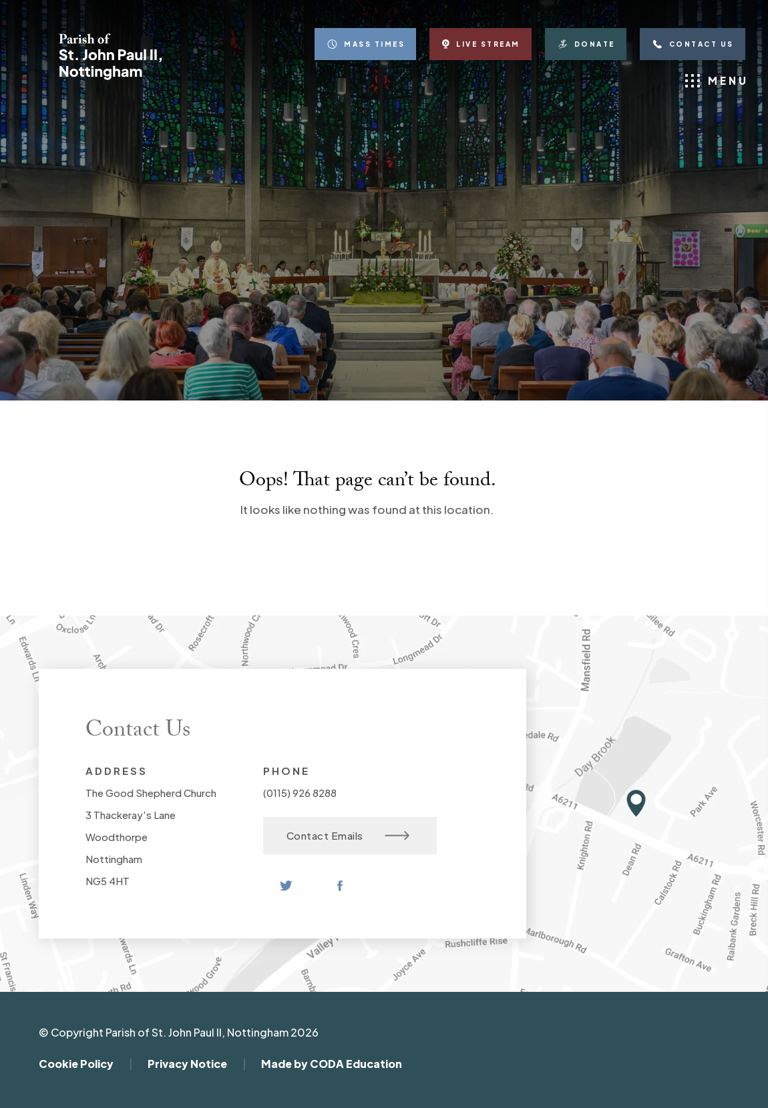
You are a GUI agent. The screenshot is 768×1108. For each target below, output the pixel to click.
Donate (585, 44)
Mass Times (365, 44)
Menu (717, 80)
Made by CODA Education (331, 1064)
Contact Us (692, 44)
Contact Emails (348, 835)
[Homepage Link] (110, 76)
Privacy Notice (187, 1064)
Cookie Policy (76, 1064)
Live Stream (480, 44)
